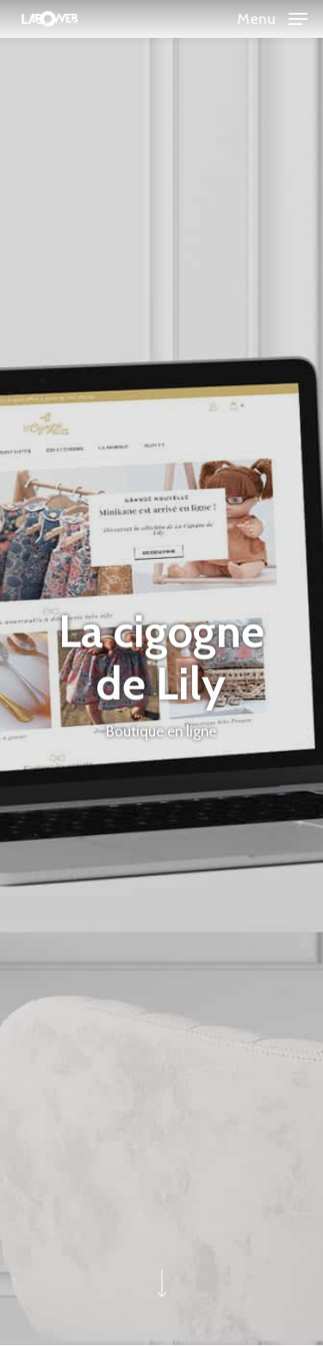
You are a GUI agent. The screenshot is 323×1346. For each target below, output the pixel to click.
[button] (272, 17)
